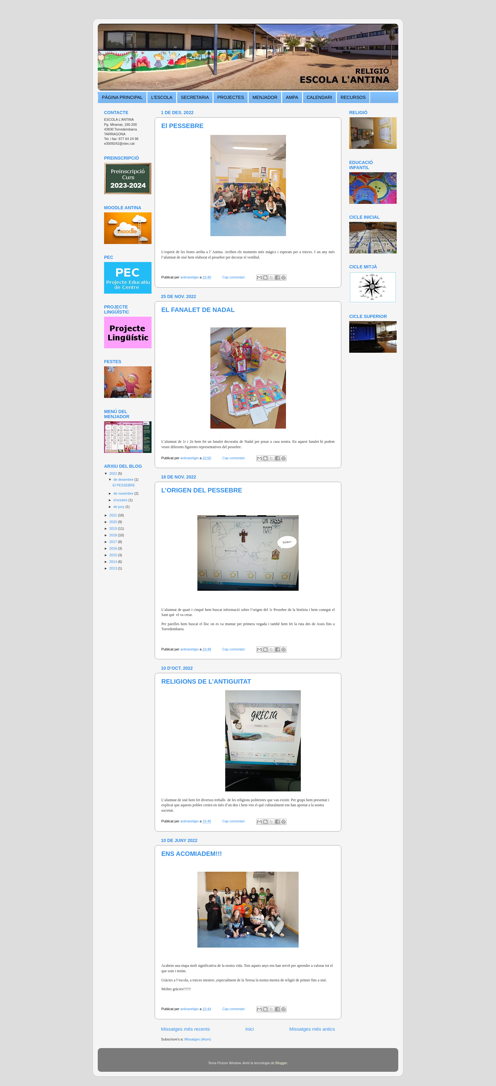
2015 (113, 555)
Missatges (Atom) (197, 1039)
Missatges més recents (185, 1029)
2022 (113, 473)
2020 (113, 522)
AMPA (292, 97)
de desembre (124, 479)
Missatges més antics (312, 1029)
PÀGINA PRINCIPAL (122, 97)
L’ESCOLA (161, 97)
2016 (113, 548)
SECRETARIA (195, 97)
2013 (113, 568)
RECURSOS (353, 97)
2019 (113, 528)
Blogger (281, 1063)
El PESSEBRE (182, 125)
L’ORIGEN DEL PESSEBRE (201, 490)
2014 (113, 562)
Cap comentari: (234, 277)
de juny (120, 507)
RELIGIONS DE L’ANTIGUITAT (206, 681)
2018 (113, 535)
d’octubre (121, 500)
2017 (113, 542)
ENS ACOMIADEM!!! (191, 853)
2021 (113, 515)
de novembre (124, 493)
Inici (249, 1029)
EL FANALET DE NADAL (198, 309)
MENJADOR (264, 97)
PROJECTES (230, 97)
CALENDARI (319, 97)
